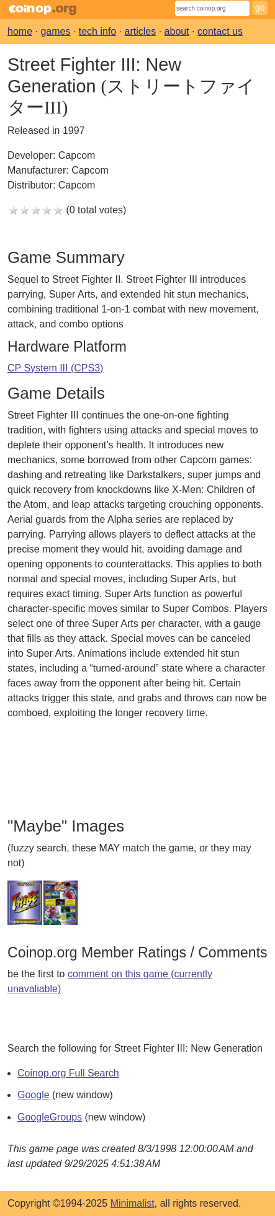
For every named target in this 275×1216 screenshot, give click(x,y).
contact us (220, 31)
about (177, 31)
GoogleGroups (49, 1117)
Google (33, 1095)
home (19, 31)
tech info (97, 31)
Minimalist (132, 1203)
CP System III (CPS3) (55, 368)
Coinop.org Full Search (68, 1073)
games (55, 31)
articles (140, 31)
